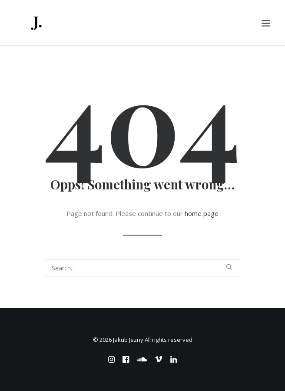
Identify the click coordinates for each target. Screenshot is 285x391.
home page (202, 213)
